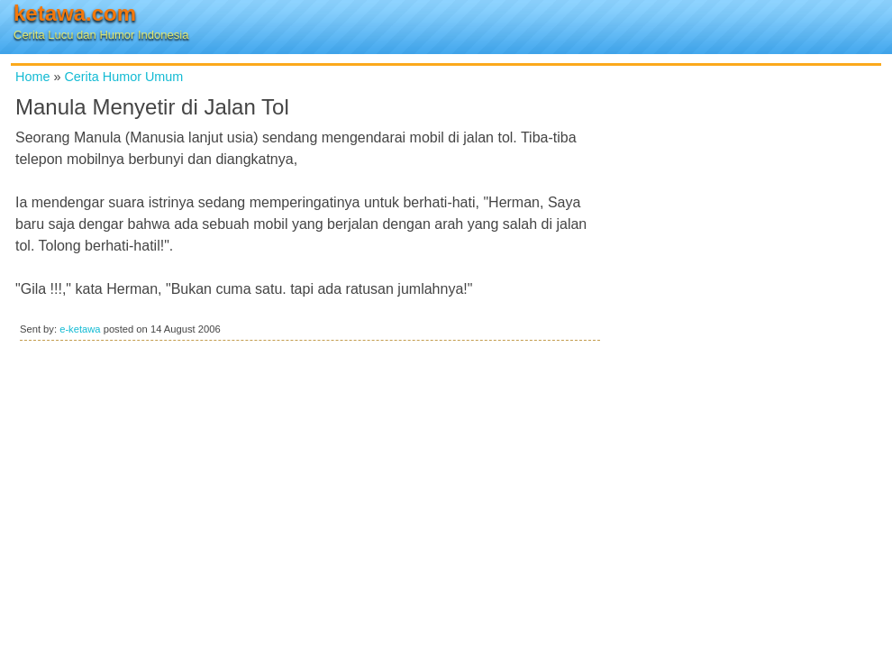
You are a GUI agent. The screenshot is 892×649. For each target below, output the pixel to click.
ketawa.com (75, 13)
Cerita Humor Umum (123, 76)
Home (32, 76)
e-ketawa (79, 329)
